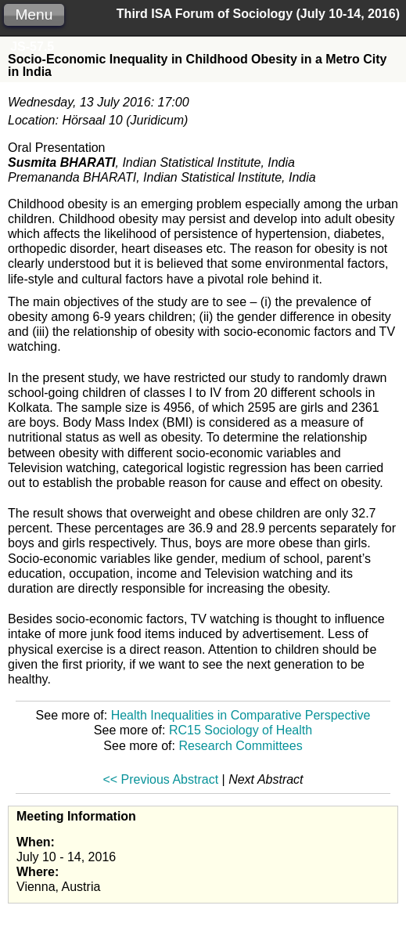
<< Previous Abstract (160, 779)
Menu (33, 14)
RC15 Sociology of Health (240, 730)
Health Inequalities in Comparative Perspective (241, 715)
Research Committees (240, 745)
